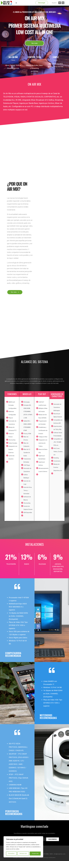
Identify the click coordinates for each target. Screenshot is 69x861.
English (54, 3)
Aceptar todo (35, 853)
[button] (41, 3)
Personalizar (11, 853)
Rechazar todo (23, 853)
